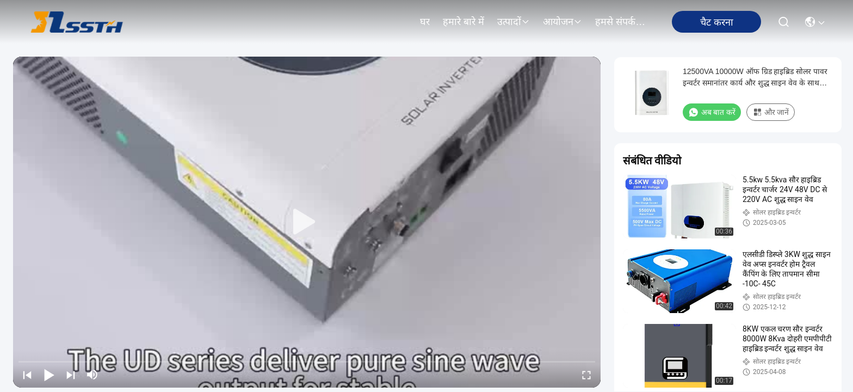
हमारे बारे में (463, 21)
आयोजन (562, 21)
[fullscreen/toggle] (586, 374)
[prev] (27, 374)
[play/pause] (49, 374)
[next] (71, 374)
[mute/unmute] (92, 374)
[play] (306, 222)
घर (425, 21)
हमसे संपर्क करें (621, 21)
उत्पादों (513, 21)
